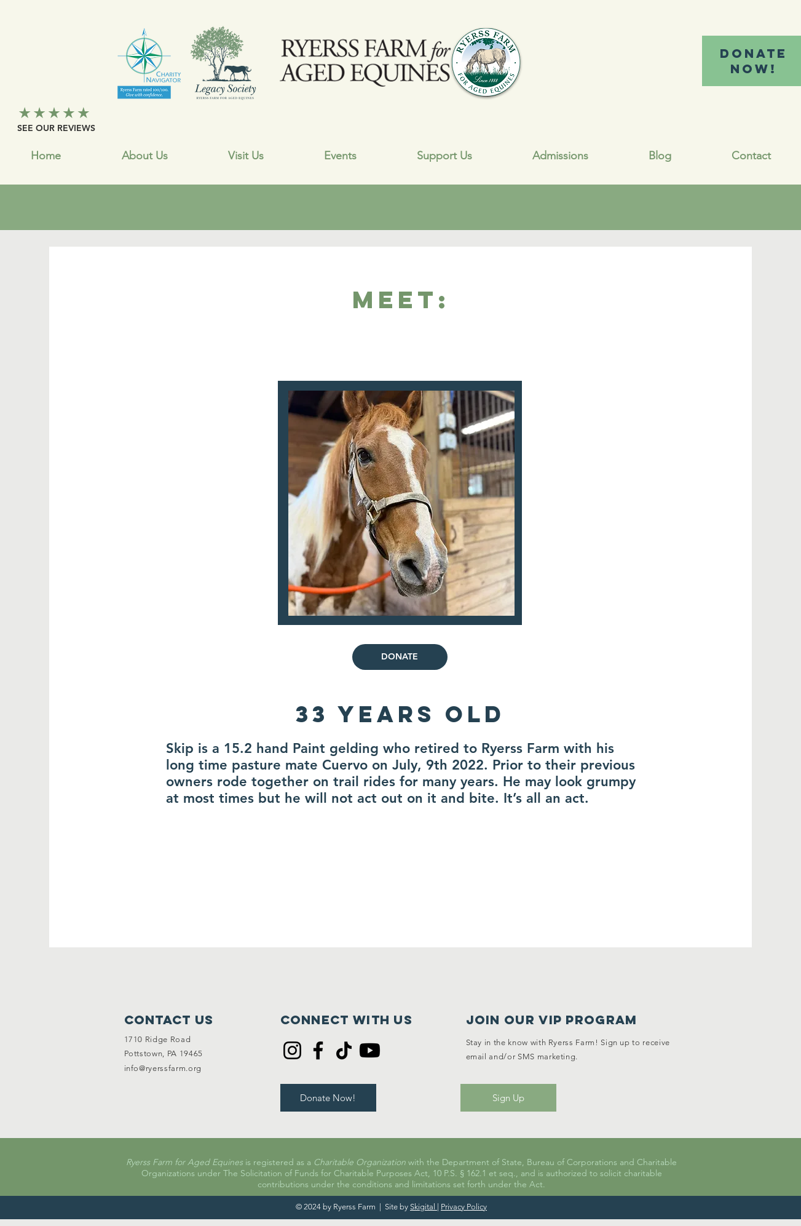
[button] (444, 155)
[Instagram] (292, 1050)
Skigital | (424, 1206)
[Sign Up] (508, 1098)
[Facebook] (318, 1050)
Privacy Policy (464, 1206)
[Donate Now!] (328, 1098)
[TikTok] (344, 1050)
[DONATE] (400, 657)
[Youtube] (370, 1050)
